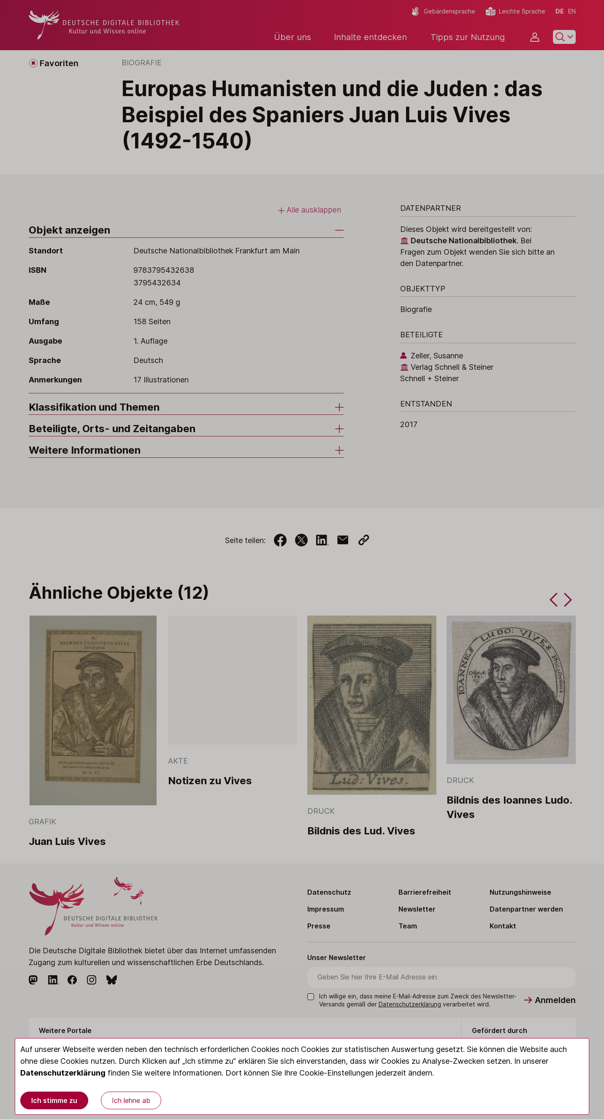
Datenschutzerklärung (63, 1072)
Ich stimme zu (54, 1100)
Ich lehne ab (131, 1100)
